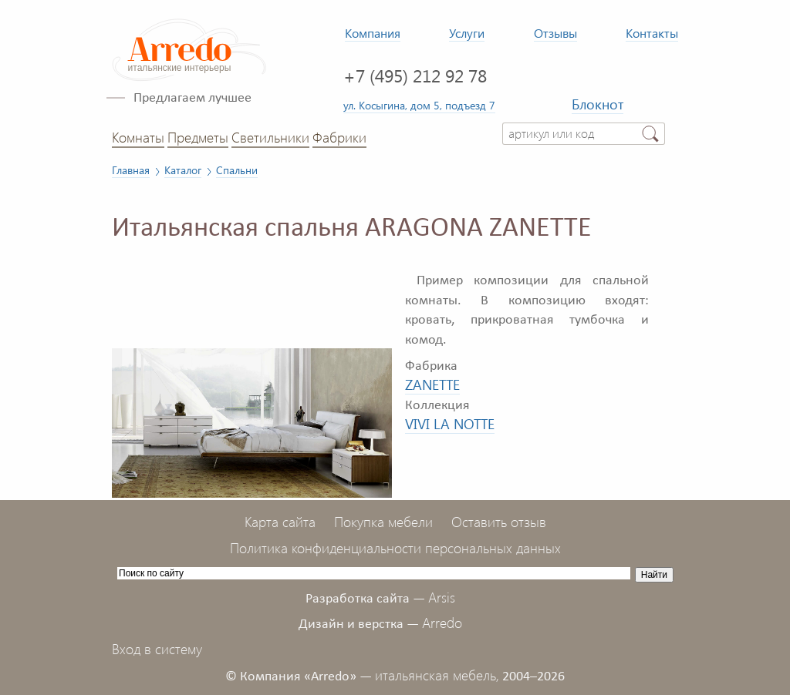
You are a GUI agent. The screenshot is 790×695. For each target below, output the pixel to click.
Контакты (652, 33)
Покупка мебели (383, 521)
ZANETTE (432, 384)
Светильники (270, 137)
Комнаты (138, 137)
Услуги (466, 33)
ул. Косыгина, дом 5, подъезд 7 (419, 104)
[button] (378, 270)
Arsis (441, 597)
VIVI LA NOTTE (450, 424)
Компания (372, 33)
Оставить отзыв (498, 521)
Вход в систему (157, 649)
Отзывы (555, 33)
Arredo (442, 622)
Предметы (197, 137)
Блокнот (597, 104)
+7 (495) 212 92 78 (415, 75)
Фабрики (339, 137)
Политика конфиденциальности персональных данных (395, 548)
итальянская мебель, (437, 675)
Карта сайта (280, 521)
